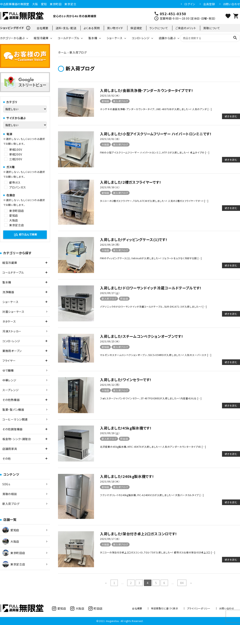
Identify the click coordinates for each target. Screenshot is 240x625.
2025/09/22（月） (110, 384)
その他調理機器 (12, 429)
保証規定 (136, 28)
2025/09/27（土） (110, 293)
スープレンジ (10, 390)
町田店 (124, 298)
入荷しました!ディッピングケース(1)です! (133, 239)
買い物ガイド (115, 28)
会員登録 (209, 4)
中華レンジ (9, 380)
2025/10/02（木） (110, 95)
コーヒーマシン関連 (15, 419)
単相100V (15, 150)
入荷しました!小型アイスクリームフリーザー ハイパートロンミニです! (155, 133)
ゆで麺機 (8, 370)
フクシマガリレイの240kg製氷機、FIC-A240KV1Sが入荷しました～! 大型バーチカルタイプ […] (152, 495)
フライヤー (9, 361)
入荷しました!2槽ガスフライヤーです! (130, 182)
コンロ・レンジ (141, 38)
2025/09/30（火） (110, 187)
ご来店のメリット (185, 28)
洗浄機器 (8, 292)
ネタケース (9, 321)
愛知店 (105, 101)
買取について (211, 28)
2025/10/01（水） (110, 139)
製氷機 (92, 38)
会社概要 (42, 28)
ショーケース (115, 38)
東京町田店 (16, 211)
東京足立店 (16, 225)
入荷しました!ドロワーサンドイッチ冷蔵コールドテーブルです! (150, 287)
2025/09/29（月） (110, 244)
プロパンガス (17, 187)
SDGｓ (6, 484)
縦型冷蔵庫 (41, 38)
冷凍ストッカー (11, 331)
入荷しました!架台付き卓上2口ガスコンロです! (138, 533)
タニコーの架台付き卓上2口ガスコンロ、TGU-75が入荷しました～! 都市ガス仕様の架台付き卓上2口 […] (157, 552)
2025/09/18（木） (110, 481)
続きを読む (231, 116)
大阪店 (105, 144)
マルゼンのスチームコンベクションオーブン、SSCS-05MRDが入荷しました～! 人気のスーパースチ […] (155, 355)
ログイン (189, 4)
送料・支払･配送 (66, 28)
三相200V (15, 159)
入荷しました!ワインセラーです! (125, 379)
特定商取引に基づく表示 (164, 608)
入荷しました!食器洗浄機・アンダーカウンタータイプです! (146, 90)
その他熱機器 (11, 400)
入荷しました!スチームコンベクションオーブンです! (141, 336)
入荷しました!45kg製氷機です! (125, 428)
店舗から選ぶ (167, 38)
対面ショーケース (13, 312)
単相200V (15, 154)
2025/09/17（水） (110, 538)
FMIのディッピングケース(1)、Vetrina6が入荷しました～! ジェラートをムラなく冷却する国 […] (151, 258)
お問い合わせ (231, 4)
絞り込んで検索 (25, 234)
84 (182, 583)
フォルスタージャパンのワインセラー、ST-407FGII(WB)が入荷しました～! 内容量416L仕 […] (151, 398)
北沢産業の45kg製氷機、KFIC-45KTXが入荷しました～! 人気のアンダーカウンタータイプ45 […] (153, 446)
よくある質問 (92, 28)
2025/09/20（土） (110, 433)
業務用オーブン (12, 351)
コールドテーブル (68, 38)
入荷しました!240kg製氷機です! (127, 476)
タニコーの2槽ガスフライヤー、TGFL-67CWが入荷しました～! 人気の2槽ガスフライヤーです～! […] (154, 200)
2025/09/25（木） (110, 341)
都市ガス (15, 182)
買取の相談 (9, 494)
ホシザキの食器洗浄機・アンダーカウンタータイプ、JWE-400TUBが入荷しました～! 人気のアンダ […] (156, 109)
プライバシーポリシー (198, 608)
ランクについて (158, 28)
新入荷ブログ (120, 101)
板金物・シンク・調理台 (16, 439)
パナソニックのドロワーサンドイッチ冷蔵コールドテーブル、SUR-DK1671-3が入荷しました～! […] (153, 306)
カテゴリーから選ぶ (12, 38)
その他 (6, 459)
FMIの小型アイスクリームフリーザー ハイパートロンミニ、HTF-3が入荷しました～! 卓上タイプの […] (154, 152)
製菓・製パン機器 (13, 410)
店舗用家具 (9, 449)
